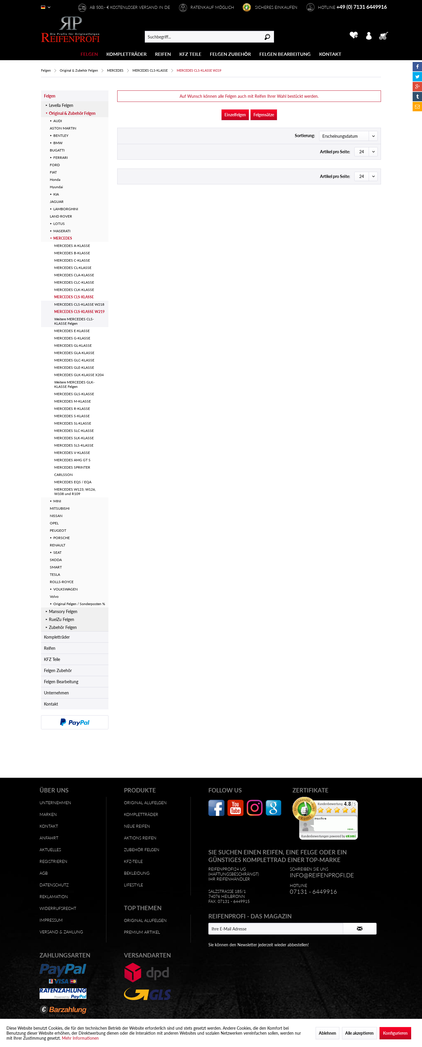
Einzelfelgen (235, 114)
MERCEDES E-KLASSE (72, 331)
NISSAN (56, 516)
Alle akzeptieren (359, 1033)
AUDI (57, 121)
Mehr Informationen (80, 1038)
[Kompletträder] (126, 54)
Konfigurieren (395, 1033)
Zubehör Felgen (63, 627)
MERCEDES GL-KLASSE (73, 345)
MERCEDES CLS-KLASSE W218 (79, 304)
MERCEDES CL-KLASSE (72, 267)
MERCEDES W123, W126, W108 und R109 (75, 491)
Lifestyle (133, 884)
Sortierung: (305, 135)
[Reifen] (163, 54)
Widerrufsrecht (58, 908)
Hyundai (56, 187)
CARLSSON (63, 474)
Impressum (51, 920)
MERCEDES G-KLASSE (72, 338)
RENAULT (57, 545)
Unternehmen (56, 692)
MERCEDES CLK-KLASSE (74, 289)
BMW (57, 143)
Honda (55, 179)
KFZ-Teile (133, 861)
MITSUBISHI (59, 508)
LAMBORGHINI (65, 209)
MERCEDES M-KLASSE (72, 401)
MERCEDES (62, 238)
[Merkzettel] (353, 35)
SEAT (57, 552)
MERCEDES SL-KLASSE (72, 423)
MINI (57, 501)
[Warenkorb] (385, 35)
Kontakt (51, 703)
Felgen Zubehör (58, 670)
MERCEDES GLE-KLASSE (74, 367)
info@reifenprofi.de (322, 874)
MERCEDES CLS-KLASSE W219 (79, 311)
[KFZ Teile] (190, 54)
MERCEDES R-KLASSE (72, 408)
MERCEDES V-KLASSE (72, 452)
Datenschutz (54, 884)
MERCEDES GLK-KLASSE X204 (79, 375)
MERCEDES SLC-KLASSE (74, 430)
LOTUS (59, 223)
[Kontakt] (330, 54)
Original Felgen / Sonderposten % (79, 604)
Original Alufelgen (145, 802)
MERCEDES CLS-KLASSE (74, 297)
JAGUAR (57, 201)
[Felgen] (89, 54)
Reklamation (54, 896)
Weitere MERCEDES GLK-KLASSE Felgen (74, 384)
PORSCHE (61, 538)
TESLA (55, 574)
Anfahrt (49, 837)
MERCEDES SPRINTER (72, 467)
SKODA (56, 560)
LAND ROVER (61, 216)
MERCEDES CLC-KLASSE (74, 282)
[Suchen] (267, 37)
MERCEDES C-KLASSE (72, 260)
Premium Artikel (142, 932)
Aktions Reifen (140, 837)
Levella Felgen (61, 105)
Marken (48, 814)
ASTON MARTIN (63, 128)
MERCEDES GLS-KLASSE (74, 394)
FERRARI (60, 157)
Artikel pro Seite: (335, 151)
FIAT (53, 172)
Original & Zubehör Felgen (72, 113)
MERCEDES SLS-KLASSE (73, 445)
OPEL (54, 523)
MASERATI (61, 231)
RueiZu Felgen (61, 619)
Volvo (54, 596)
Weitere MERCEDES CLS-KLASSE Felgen (74, 321)
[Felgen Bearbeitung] (285, 54)
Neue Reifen (137, 826)
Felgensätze (263, 114)
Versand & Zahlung (61, 931)
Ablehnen (327, 1033)
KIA (56, 194)
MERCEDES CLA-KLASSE (74, 275)
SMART (56, 567)
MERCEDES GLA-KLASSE (74, 353)
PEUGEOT (58, 530)
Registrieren (53, 861)
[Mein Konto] (368, 35)
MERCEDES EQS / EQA (72, 482)
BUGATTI (57, 150)
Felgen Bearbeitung (61, 681)
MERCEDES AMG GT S (72, 460)
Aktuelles (50, 849)
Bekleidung (136, 873)
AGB (44, 873)
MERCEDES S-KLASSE (72, 416)
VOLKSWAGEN (65, 589)
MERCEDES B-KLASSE (72, 253)
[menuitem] (89, 54)
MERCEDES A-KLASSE (72, 245)
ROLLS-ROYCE (62, 582)
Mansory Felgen (63, 611)
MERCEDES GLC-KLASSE (74, 360)
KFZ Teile (52, 659)
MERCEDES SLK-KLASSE (74, 438)
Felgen (49, 95)
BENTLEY (60, 135)
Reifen (49, 648)
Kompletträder (57, 636)
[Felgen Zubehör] (230, 54)
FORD (55, 165)
